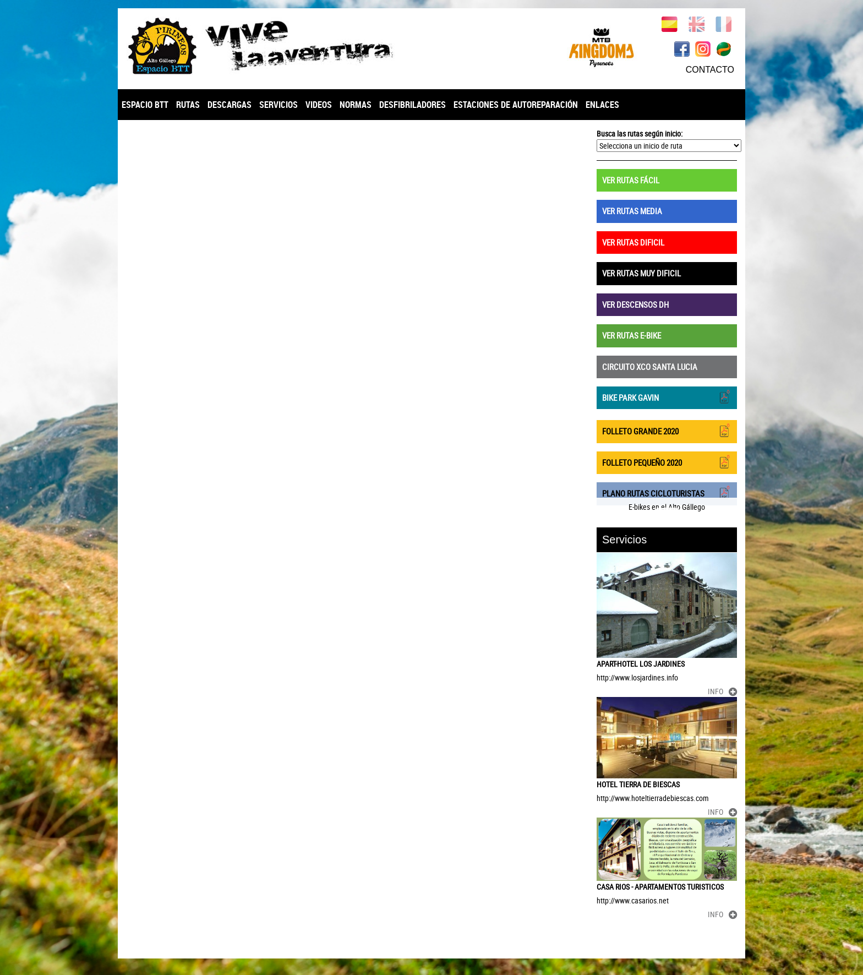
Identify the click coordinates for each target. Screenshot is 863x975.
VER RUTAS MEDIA (632, 210)
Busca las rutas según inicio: (639, 133)
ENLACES (602, 105)
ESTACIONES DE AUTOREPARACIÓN (516, 105)
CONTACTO (710, 69)
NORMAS (356, 105)
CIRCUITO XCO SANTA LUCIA (649, 366)
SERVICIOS (278, 105)
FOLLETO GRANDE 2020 (666, 430)
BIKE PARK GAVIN (666, 397)
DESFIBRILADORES (412, 105)
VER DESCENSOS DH (635, 304)
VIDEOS (318, 105)
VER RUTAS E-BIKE (631, 335)
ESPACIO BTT (145, 105)
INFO (722, 691)
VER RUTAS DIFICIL (633, 242)
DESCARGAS (229, 105)
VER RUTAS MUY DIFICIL (641, 273)
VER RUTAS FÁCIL (630, 180)
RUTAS (188, 105)
